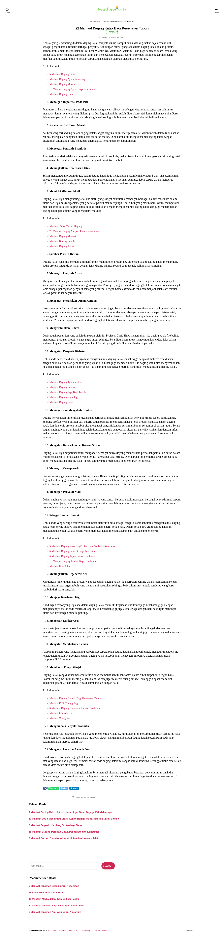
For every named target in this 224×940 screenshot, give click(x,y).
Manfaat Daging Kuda (62, 95)
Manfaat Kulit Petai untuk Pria (46, 894)
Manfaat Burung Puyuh (63, 242)
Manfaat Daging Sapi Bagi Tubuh (69, 393)
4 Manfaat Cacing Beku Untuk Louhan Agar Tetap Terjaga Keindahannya (70, 813)
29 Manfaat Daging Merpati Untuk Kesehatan (76, 232)
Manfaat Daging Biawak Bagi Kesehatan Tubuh (77, 699)
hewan (92, 799)
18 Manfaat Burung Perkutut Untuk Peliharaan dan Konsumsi (64, 833)
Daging (97, 23)
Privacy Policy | (85, 932)
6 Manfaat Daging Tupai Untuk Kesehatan (74, 557)
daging (78, 799)
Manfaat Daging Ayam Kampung (68, 80)
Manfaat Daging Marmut (63, 85)
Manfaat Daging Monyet (63, 237)
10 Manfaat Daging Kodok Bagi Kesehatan (74, 562)
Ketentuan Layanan (100, 932)
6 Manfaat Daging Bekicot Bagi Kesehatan (74, 552)
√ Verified (112, 33)
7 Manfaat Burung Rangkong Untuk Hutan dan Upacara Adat (63, 839)
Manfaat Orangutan (60, 719)
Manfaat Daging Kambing (64, 398)
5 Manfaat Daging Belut (63, 75)
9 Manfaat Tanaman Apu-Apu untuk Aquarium (55, 913)
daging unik (85, 799)
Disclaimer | (63, 932)
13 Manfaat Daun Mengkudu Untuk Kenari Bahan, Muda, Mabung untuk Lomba (74, 820)
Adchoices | (53, 932)
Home (92, 23)
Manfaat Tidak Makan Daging (67, 227)
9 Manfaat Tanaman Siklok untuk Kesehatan (54, 887)
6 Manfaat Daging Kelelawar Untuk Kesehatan (76, 709)
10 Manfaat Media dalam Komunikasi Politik (54, 900)
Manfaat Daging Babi (62, 403)
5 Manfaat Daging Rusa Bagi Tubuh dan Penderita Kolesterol (85, 547)
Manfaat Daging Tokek (62, 247)
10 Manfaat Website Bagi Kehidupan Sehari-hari (56, 907)
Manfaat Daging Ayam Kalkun (67, 383)
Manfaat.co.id (41, 932)
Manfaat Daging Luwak (63, 388)
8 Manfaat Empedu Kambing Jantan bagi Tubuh (56, 826)
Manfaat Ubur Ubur (60, 567)
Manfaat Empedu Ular (62, 714)
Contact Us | (73, 932)
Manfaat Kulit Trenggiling (64, 705)
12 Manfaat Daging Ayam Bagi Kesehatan (74, 90)
